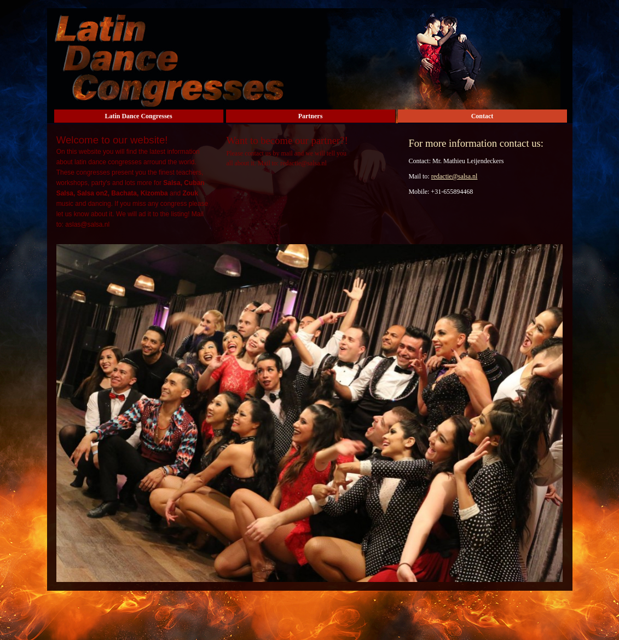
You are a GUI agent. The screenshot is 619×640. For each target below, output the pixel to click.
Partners (310, 116)
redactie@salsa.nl (454, 176)
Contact (482, 116)
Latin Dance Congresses (138, 116)
